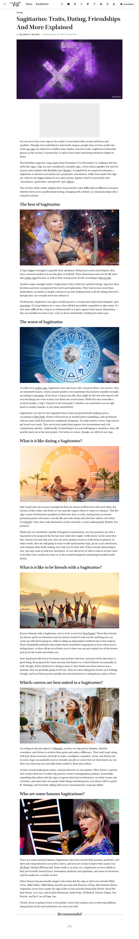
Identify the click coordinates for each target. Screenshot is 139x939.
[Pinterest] (94, 4)
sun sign (30, 149)
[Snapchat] (101, 4)
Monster (58, 748)
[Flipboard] (88, 4)
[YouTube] (68, 4)
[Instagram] (75, 4)
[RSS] (114, 4)
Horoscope (105, 278)
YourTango (88, 633)
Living (20, 12)
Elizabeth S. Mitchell (29, 34)
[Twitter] (81, 4)
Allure (70, 181)
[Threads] (107, 4)
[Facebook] (62, 4)
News (29, 4)
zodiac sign (30, 278)
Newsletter (127, 4)
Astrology (25, 305)
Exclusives (42, 4)
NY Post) (24, 867)
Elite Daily (39, 416)
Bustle (66, 170)
